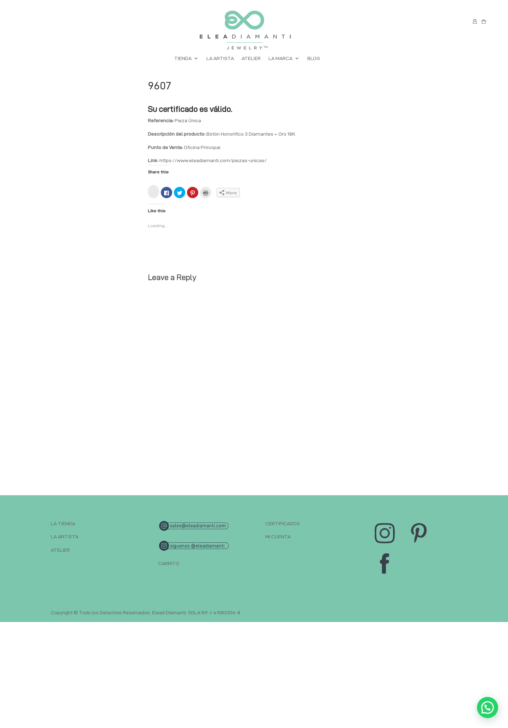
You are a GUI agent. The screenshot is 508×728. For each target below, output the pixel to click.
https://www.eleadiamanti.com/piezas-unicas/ (213, 160)
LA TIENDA (63, 523)
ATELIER (251, 58)
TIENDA (183, 58)
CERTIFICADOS (282, 523)
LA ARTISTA (220, 58)
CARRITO (168, 563)
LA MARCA (280, 58)
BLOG (313, 58)
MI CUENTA (278, 536)
